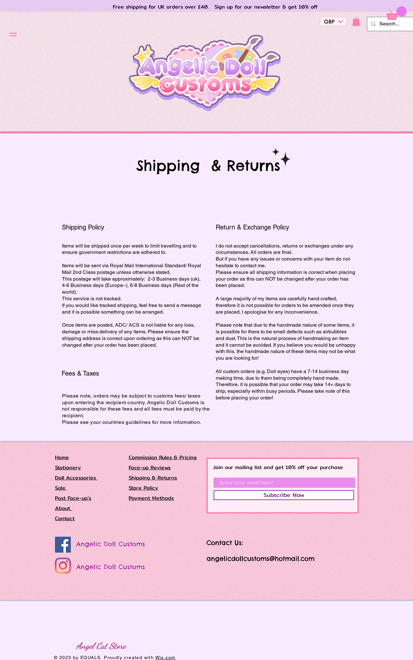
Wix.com (165, 657)
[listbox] (333, 21)
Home (62, 457)
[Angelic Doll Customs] (63, 545)
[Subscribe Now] (283, 495)
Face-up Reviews (150, 468)
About (63, 508)
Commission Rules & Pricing (163, 457)
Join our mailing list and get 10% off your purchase (278, 467)
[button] (13, 34)
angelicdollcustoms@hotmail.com (261, 558)
